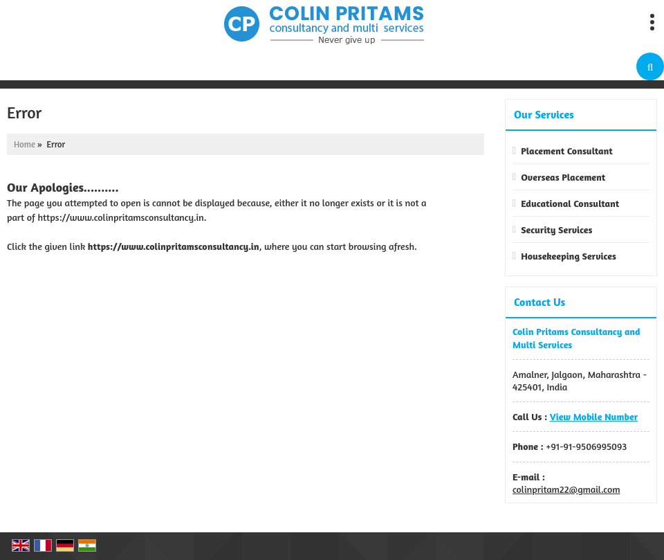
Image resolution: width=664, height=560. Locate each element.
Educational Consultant (570, 203)
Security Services (556, 229)
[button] (594, 416)
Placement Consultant (567, 150)
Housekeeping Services (568, 256)
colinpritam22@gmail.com (566, 489)
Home (24, 144)
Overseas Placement (563, 177)
